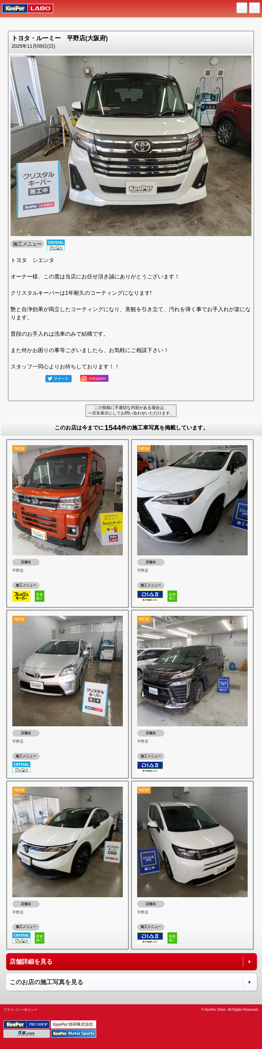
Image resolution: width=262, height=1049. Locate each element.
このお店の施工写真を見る (46, 982)
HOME (242, 8)
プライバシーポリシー (20, 1009)
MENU (254, 8)
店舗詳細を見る (31, 961)
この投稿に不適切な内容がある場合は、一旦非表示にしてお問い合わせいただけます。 (131, 410)
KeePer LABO (24, 8)
